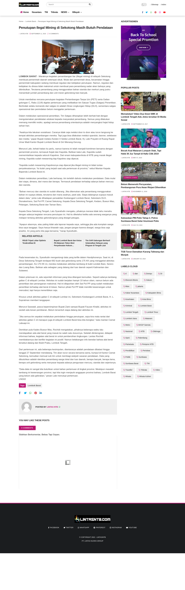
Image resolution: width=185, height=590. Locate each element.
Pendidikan (129, 107)
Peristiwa (146, 351)
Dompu (149, 274)
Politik (127, 357)
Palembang (142, 338)
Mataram (128, 144)
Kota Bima (146, 299)
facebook (54, 527)
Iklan (127, 286)
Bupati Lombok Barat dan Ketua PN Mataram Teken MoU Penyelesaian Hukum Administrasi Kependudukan (68, 243)
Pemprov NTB (147, 344)
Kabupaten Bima (154, 293)
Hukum (149, 280)
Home (24, 12)
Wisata (128, 376)
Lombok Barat (30, 21)
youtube (133, 527)
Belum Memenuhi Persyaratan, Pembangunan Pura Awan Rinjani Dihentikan (143, 186)
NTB (142, 331)
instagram (117, 527)
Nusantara (36, 12)
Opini (127, 338)
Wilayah (76, 12)
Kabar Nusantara (132, 293)
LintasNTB (101, 537)
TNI (46, 12)
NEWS (64, 12)
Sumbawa (143, 357)
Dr (161, 274)
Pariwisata (129, 344)
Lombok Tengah (131, 312)
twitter (69, 527)
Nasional (128, 331)
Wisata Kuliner (145, 376)
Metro (127, 325)
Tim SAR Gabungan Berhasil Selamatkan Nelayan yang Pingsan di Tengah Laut (97, 243)
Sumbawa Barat (131, 211)
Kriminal (128, 306)
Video (157, 370)
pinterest (100, 527)
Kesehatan (129, 299)
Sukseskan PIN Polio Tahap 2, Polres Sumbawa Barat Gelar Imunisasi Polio (140, 219)
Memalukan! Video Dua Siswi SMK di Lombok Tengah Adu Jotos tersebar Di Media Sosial (143, 117)
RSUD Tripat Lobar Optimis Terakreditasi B (34, 241)
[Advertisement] (77, 571)
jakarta (140, 286)
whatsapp (84, 527)
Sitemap (154, 4)
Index (163, 4)
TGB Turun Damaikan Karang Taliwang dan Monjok (142, 253)
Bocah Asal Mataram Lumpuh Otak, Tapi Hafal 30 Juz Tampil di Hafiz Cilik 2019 (141, 152)
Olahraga (156, 331)
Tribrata (54, 12)
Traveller (128, 370)
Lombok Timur (152, 312)
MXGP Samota (144, 325)
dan (136, 274)
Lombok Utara (130, 177)
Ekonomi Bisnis (131, 280)
